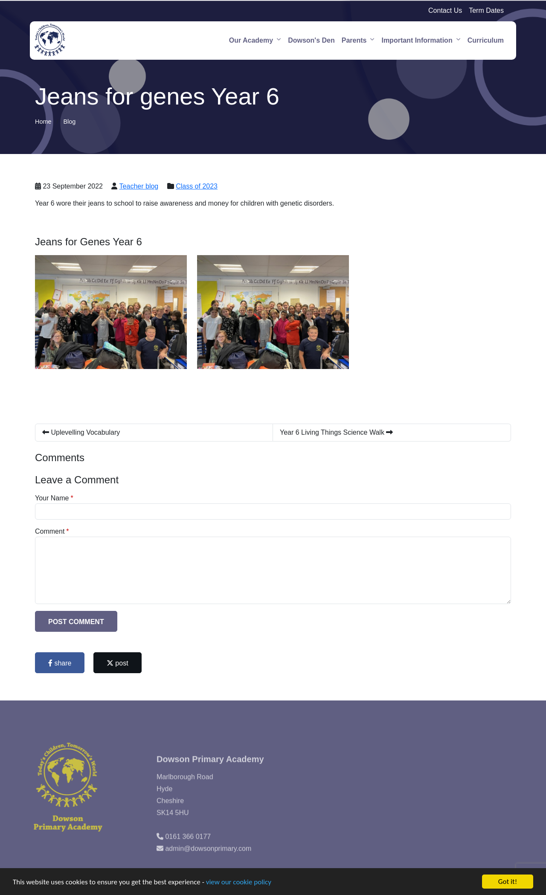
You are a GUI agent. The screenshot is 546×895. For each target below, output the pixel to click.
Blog (69, 121)
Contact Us (445, 10)
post (117, 663)
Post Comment (76, 621)
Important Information (416, 40)
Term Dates (486, 10)
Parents (354, 40)
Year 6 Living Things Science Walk (336, 432)
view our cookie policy (238, 882)
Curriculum (486, 40)
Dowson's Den (311, 40)
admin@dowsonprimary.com (208, 859)
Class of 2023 (197, 186)
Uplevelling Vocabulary (81, 432)
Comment (49, 531)
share (59, 663)
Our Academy (251, 40)
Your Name (52, 498)
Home (43, 121)
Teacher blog (139, 186)
